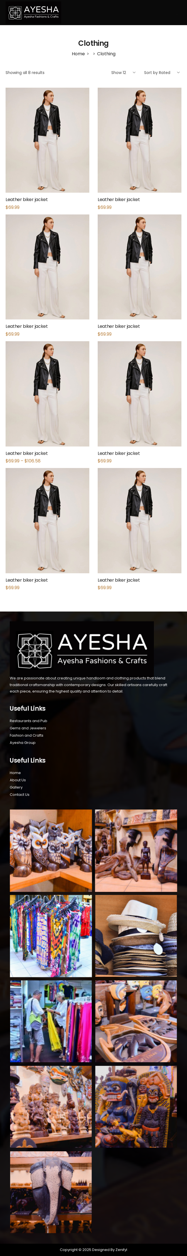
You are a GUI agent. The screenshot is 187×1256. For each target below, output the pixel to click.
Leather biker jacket (27, 199)
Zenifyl (121, 1249)
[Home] (78, 54)
